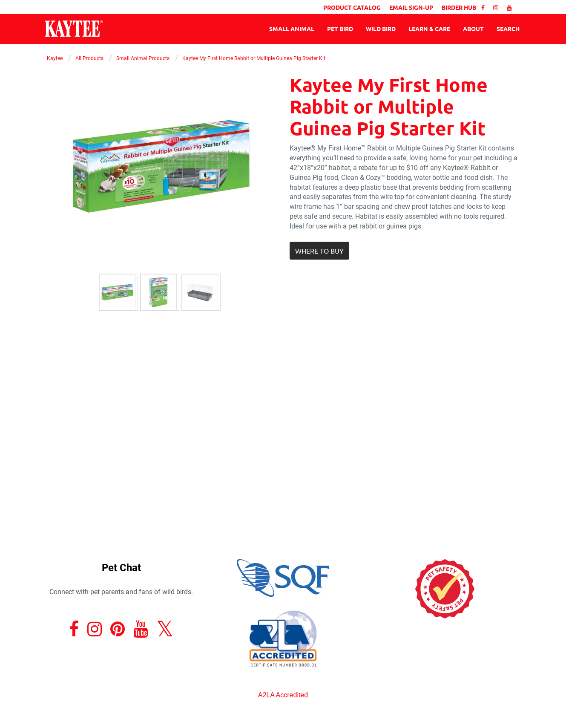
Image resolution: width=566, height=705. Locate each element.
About (473, 28)
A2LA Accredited (283, 695)
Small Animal (291, 28)
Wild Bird (381, 28)
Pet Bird (340, 28)
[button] (319, 251)
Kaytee (55, 58)
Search (508, 28)
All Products (89, 58)
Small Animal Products (143, 58)
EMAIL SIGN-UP (411, 7)
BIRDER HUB (459, 7)
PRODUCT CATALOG (352, 7)
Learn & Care (429, 28)
